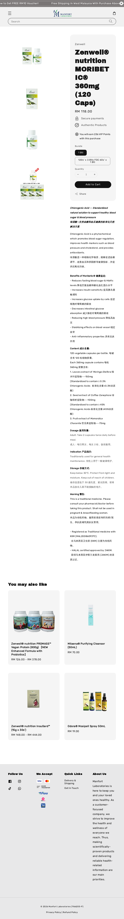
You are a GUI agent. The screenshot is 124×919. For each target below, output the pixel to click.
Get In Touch (71, 788)
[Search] (111, 21)
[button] (9, 13)
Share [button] (80, 193)
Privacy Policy (53, 912)
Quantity (79, 169)
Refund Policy (70, 912)
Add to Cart (93, 184)
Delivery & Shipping (70, 782)
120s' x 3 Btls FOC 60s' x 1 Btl (92, 161)
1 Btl (80, 152)
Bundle (78, 146)
